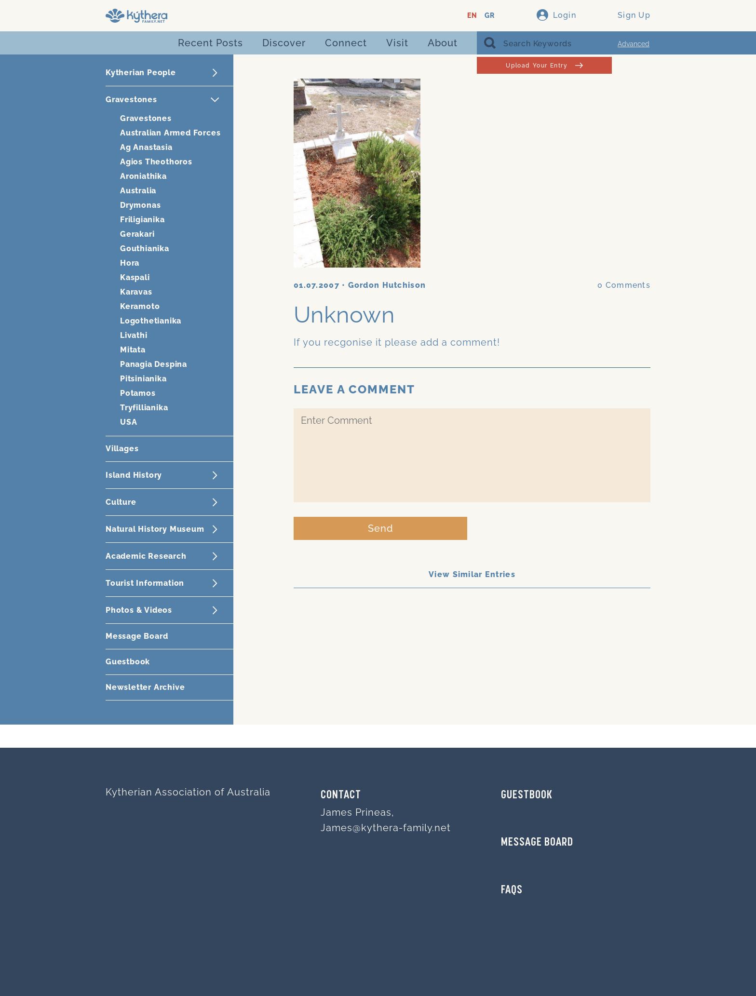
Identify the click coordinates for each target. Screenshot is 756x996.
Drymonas (140, 205)
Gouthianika (144, 248)
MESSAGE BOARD (537, 842)
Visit (397, 43)
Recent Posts (210, 43)
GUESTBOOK (527, 795)
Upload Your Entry (544, 65)
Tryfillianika (144, 407)
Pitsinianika (143, 378)
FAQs (512, 890)
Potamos (138, 393)
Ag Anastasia (146, 147)
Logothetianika (150, 320)
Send (380, 528)
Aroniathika (143, 176)
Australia (138, 190)
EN (472, 15)
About (443, 43)
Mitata (133, 349)
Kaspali (135, 277)
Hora (129, 263)
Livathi (134, 335)
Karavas (136, 291)
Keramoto (140, 306)
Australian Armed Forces (170, 132)
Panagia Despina (153, 364)
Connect (346, 43)
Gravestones (146, 118)
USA (128, 422)
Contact (341, 795)
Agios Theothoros (156, 161)
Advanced (633, 44)
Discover (284, 43)
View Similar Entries (472, 574)
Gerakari (137, 234)
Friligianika (142, 219)
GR (490, 15)
